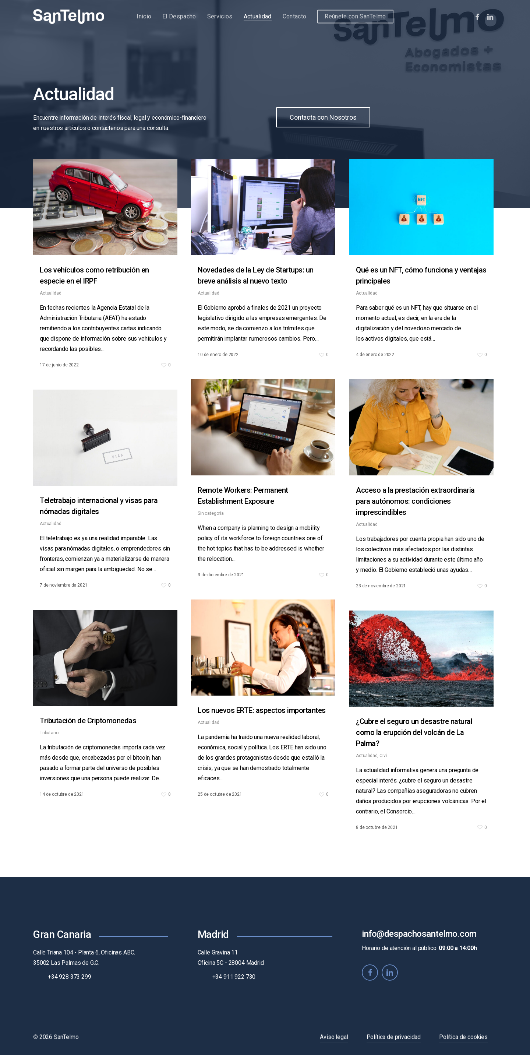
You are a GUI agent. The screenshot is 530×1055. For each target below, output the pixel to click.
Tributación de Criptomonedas (88, 727)
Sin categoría (211, 528)
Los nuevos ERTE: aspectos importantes (262, 725)
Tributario (49, 739)
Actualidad (50, 293)
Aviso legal (334, 1043)
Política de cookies (463, 1043)
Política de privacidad (394, 1043)
